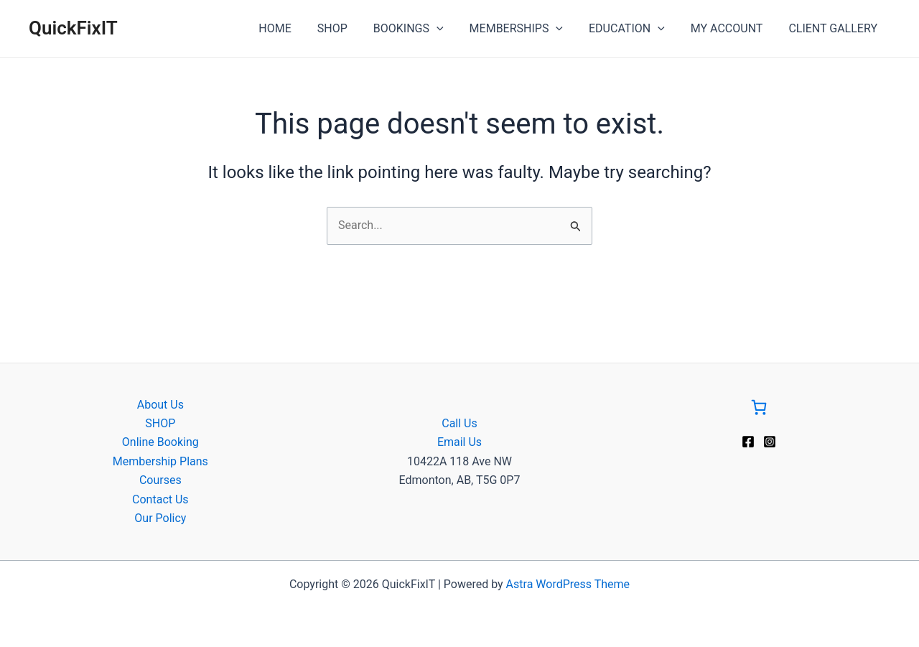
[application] (449, 28)
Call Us (459, 423)
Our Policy (160, 518)
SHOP (348, 28)
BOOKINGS (421, 28)
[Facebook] (748, 441)
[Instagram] (769, 441)
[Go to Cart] (758, 410)
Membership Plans (160, 461)
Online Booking (160, 442)
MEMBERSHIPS (526, 28)
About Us (160, 404)
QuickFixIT (73, 28)
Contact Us (160, 499)
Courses (160, 480)
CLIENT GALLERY (834, 28)
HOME (293, 28)
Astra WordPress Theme (568, 584)
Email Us (459, 442)
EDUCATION (634, 28)
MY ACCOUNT (731, 28)
